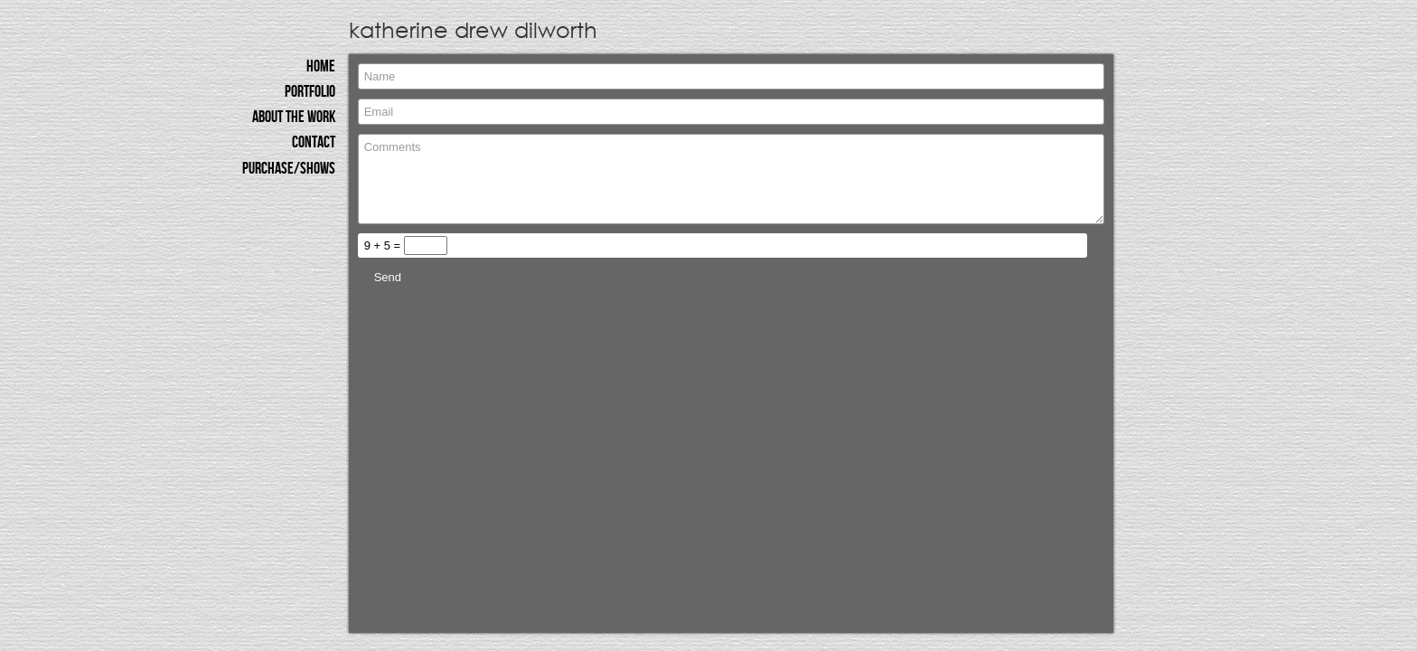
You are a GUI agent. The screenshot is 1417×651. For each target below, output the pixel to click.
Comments (730, 179)
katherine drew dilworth (471, 28)
